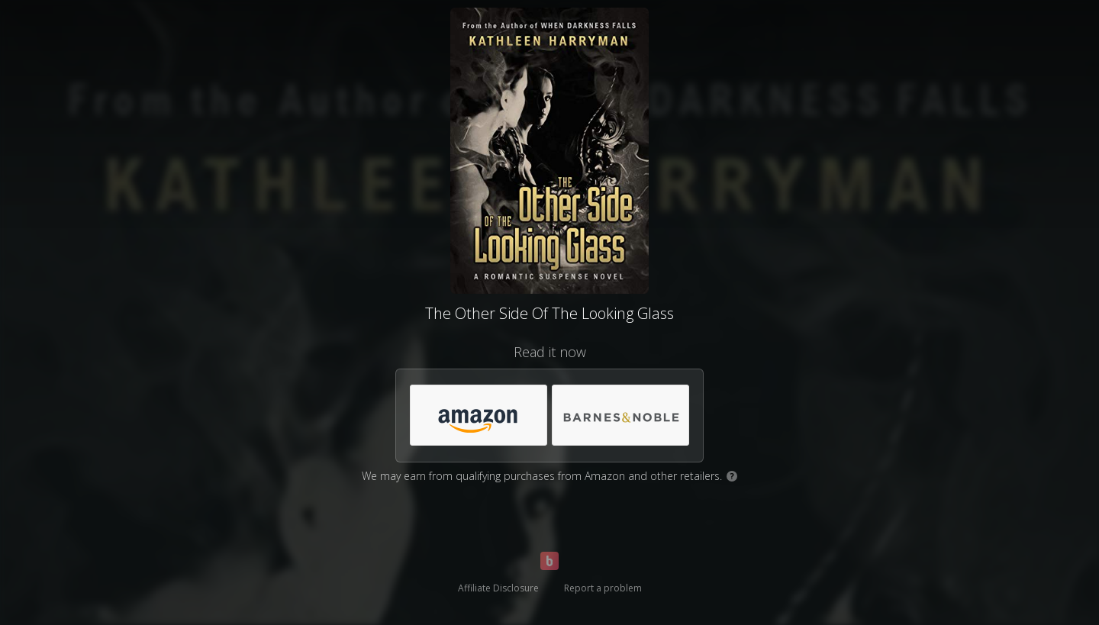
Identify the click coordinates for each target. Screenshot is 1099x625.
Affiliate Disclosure (498, 588)
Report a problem (603, 588)
